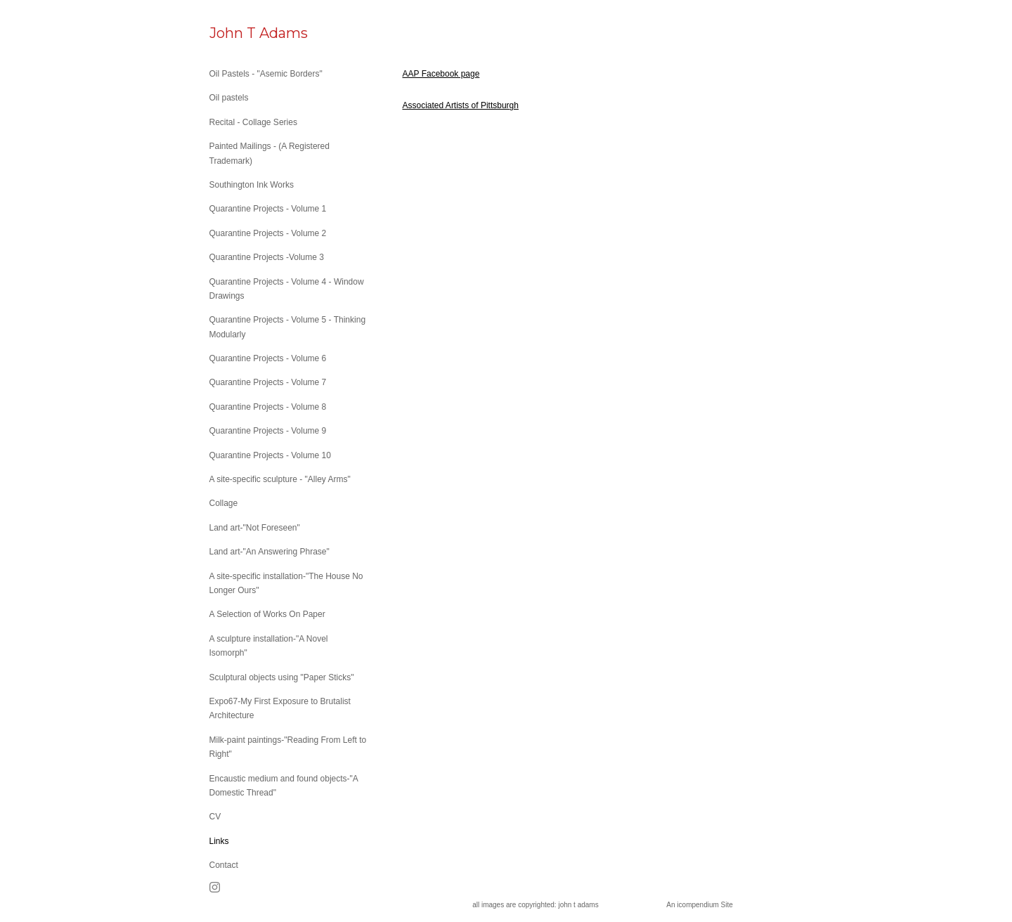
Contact (223, 865)
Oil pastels (229, 98)
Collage (223, 503)
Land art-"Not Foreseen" (254, 528)
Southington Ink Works (251, 185)
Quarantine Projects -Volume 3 (266, 257)
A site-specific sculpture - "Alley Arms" (280, 479)
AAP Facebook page (441, 74)
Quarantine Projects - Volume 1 (268, 209)
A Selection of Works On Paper (267, 614)
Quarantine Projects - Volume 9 (268, 431)
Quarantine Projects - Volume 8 (268, 407)
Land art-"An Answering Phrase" (269, 552)
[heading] (244, 33)
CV (215, 817)
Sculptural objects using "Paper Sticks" (281, 677)
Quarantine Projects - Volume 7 (268, 382)
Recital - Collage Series (253, 122)
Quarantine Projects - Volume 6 (268, 358)
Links (219, 841)
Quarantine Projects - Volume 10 (270, 455)
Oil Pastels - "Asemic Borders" (266, 74)
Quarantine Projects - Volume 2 (268, 233)
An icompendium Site (699, 905)
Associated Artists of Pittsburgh (461, 105)
